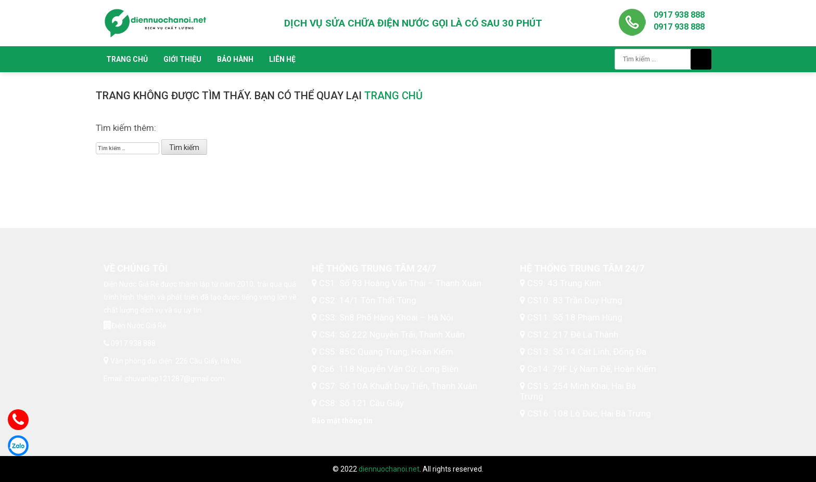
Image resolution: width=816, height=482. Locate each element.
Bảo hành (235, 59)
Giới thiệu (182, 59)
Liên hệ (282, 59)
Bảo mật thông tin (342, 421)
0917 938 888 (679, 15)
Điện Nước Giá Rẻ (138, 326)
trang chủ (393, 95)
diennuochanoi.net (389, 469)
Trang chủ (127, 59)
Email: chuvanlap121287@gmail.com (164, 378)
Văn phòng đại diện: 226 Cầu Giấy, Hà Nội (175, 361)
